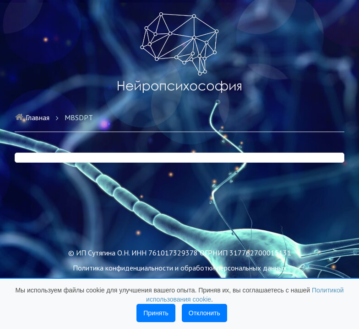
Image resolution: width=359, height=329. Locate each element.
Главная (32, 117)
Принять (156, 313)
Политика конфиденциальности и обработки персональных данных (180, 267)
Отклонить (204, 313)
